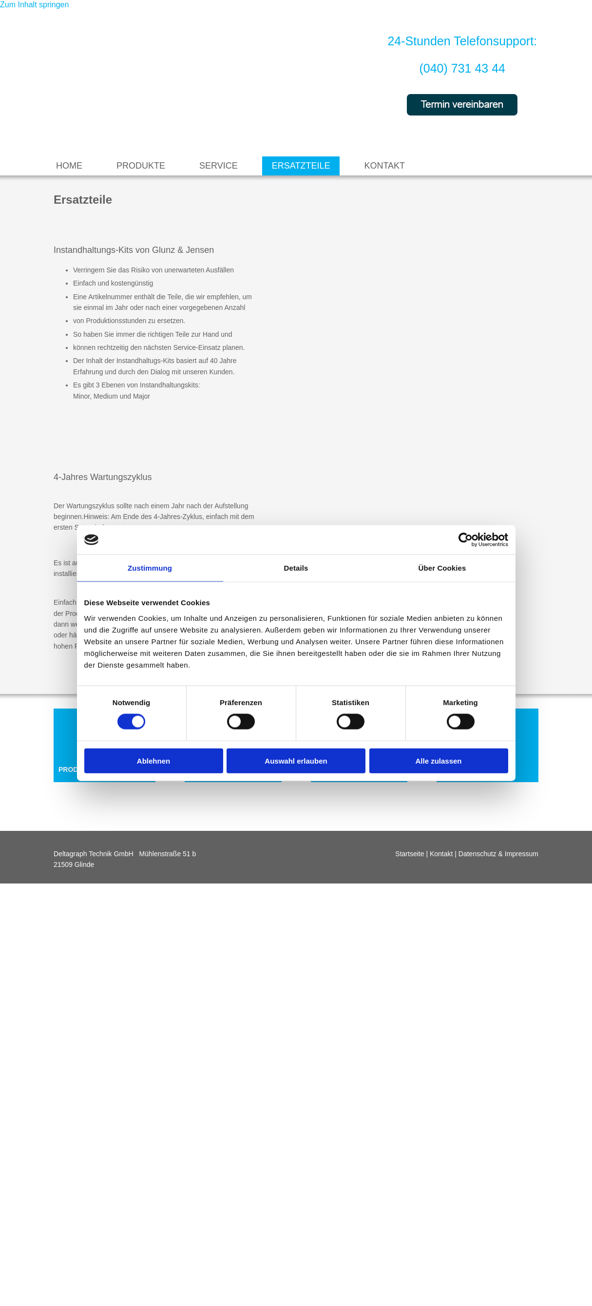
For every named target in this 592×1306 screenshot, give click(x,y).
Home (69, 166)
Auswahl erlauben (296, 760)
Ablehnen (153, 760)
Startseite (409, 854)
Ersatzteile (301, 166)
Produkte (140, 166)
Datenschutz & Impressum (498, 854)
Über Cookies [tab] (442, 568)
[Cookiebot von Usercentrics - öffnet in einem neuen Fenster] (465, 540)
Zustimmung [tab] (150, 568)
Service (218, 166)
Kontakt (384, 166)
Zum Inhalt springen (34, 4)
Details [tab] (296, 568)
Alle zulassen (438, 760)
